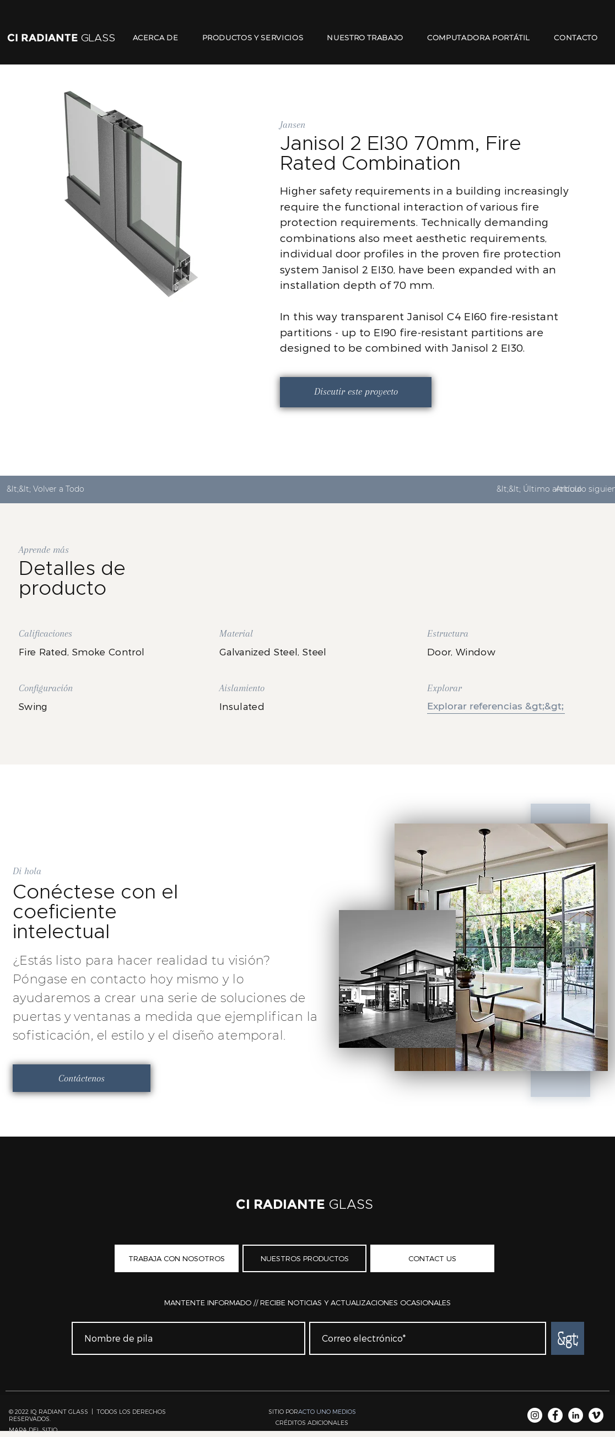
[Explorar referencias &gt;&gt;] (496, 706)
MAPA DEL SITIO (33, 1429)
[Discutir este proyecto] (355, 392)
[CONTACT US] (432, 1258)
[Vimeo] (596, 1415)
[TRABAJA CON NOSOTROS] (177, 1258)
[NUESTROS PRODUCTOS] (304, 1258)
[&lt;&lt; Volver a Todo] (49, 489)
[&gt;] (567, 1338)
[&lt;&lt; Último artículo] (539, 489)
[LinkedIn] (575, 1415)
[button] (312, 1422)
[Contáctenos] (81, 1078)
